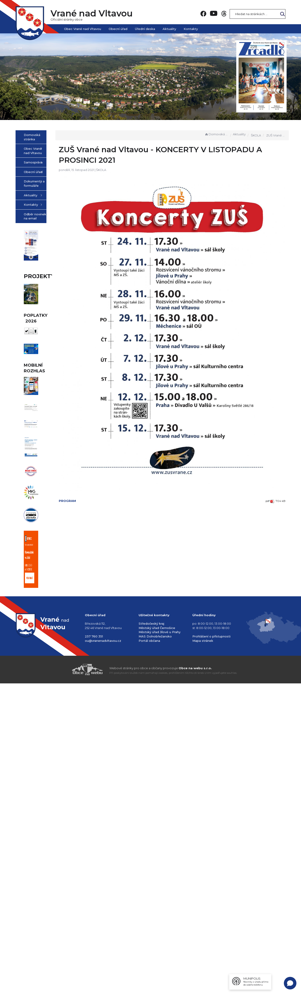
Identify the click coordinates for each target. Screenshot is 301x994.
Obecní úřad (118, 29)
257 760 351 (94, 947)
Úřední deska (145, 29)
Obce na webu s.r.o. (195, 979)
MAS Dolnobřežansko (155, 947)
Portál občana (149, 951)
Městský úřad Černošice (157, 938)
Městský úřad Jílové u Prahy (159, 942)
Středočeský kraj (151, 934)
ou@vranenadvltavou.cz (103, 951)
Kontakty (191, 29)
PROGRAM (97, 458)
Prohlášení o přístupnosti (211, 947)
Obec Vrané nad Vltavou (82, 29)
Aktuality (169, 29)
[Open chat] (290, 983)
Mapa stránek (202, 951)
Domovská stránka (216, 134)
